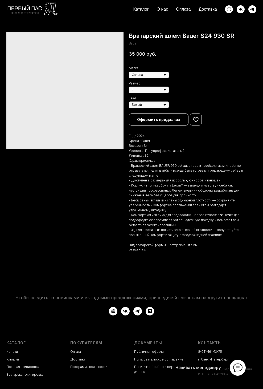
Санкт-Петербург (215, 359)
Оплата (183, 9)
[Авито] (113, 311)
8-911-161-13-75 (210, 352)
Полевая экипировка (22, 367)
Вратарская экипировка (24, 374)
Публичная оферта (149, 352)
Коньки (12, 352)
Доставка (208, 9)
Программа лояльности (88, 367)
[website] (229, 9)
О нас (162, 9)
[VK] (125, 311)
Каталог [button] (141, 9)
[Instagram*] (150, 311)
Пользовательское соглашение (158, 359)
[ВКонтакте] (241, 9)
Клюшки (12, 359)
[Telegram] (252, 9)
